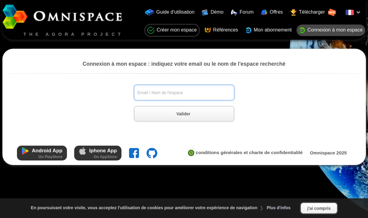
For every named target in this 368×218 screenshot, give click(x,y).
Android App (42, 153)
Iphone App (98, 153)
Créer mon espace (172, 30)
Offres (272, 12)
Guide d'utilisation (170, 12)
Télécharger (313, 12)
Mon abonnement (268, 30)
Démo (213, 12)
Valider (190, 114)
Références (221, 30)
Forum (242, 12)
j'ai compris (319, 208)
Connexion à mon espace (331, 30)
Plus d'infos (279, 207)
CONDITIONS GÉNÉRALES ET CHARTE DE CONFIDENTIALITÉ (245, 152)
